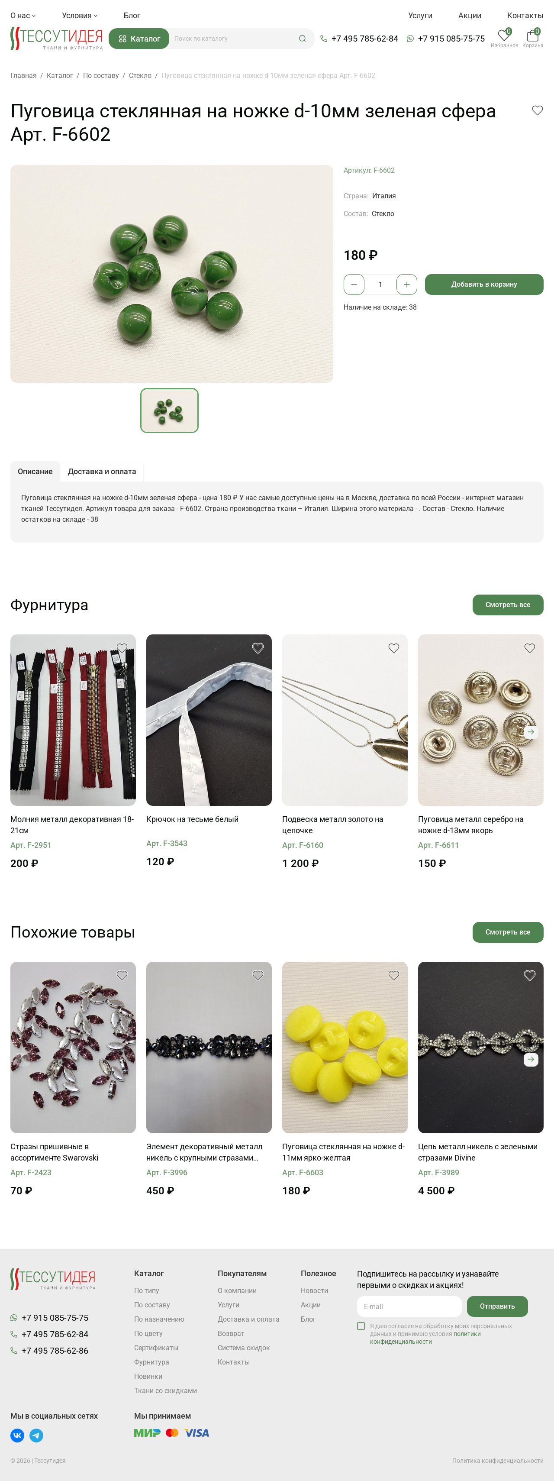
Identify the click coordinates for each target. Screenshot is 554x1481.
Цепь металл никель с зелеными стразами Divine (478, 1152)
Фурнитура (151, 1362)
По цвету (148, 1333)
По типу (146, 1291)
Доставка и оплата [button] (102, 471)
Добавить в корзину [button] (484, 284)
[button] (302, 38)
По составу (152, 1305)
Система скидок (244, 1348)
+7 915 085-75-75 (451, 38)
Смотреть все (508, 605)
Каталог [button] (140, 38)
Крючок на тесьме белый (192, 819)
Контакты (525, 15)
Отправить (497, 1306)
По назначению (159, 1319)
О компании (237, 1291)
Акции (469, 15)
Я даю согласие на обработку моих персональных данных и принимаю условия (441, 1334)
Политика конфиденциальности (498, 1460)
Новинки (148, 1376)
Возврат (231, 1333)
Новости (314, 1291)
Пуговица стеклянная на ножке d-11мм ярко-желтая (343, 1152)
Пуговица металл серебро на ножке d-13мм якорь (471, 825)
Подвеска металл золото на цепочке (332, 825)
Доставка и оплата (249, 1319)
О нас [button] (23, 15)
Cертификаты (156, 1348)
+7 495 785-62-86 (55, 1350)
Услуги (420, 15)
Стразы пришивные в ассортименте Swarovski (54, 1152)
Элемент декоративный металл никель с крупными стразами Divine (204, 1153)
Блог (132, 15)
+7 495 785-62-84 (365, 38)
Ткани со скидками (165, 1391)
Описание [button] (35, 471)
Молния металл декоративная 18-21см (72, 825)
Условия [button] (80, 15)
